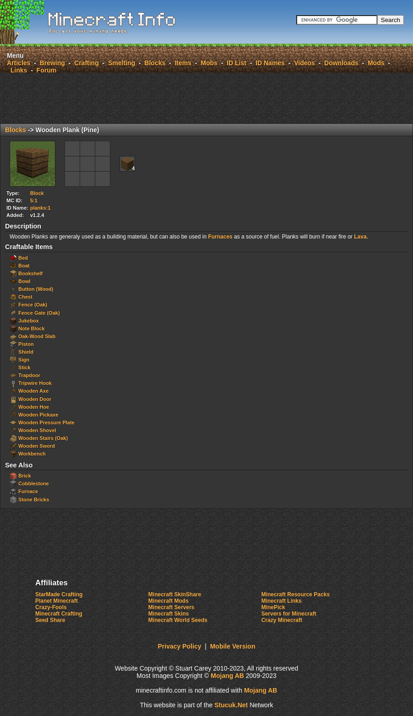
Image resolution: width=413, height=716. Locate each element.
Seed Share (50, 620)
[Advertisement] (206, 98)
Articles (18, 63)
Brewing (52, 63)
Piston (26, 344)
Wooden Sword (36, 446)
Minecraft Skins (168, 614)
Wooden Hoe (33, 407)
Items (182, 63)
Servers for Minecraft (288, 614)
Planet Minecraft (56, 601)
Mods (376, 63)
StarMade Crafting (58, 594)
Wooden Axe (33, 391)
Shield (25, 352)
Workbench (32, 453)
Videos (304, 63)
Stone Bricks (33, 499)
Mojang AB (227, 675)
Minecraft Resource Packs (295, 594)
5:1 (34, 200)
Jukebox (28, 320)
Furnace (28, 491)
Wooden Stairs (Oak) (43, 438)
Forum (47, 70)
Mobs (209, 63)
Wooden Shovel (37, 430)
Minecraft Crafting (58, 614)
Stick (24, 367)
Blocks (154, 63)
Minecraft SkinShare (174, 594)
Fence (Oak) (32, 304)
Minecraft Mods (168, 601)
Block (37, 193)
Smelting (121, 63)
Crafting (86, 63)
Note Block (31, 328)
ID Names (270, 63)
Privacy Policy (179, 646)
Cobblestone (33, 483)
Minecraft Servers (171, 607)
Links (19, 70)
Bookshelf (30, 273)
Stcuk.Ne (231, 705)
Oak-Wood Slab (36, 336)
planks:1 (40, 208)
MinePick (273, 607)
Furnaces (220, 236)
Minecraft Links (281, 601)
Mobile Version (232, 646)
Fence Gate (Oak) (39, 313)
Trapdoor (29, 375)
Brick (24, 475)
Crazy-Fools (51, 607)
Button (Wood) (35, 289)
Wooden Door (34, 399)
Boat (23, 265)
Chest (25, 297)
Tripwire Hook (35, 383)
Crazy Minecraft (281, 620)
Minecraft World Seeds (177, 620)
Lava (360, 236)
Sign (23, 359)
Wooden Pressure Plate (46, 422)
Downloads (341, 63)
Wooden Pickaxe (38, 414)
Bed (23, 258)
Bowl (24, 281)
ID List (236, 63)
